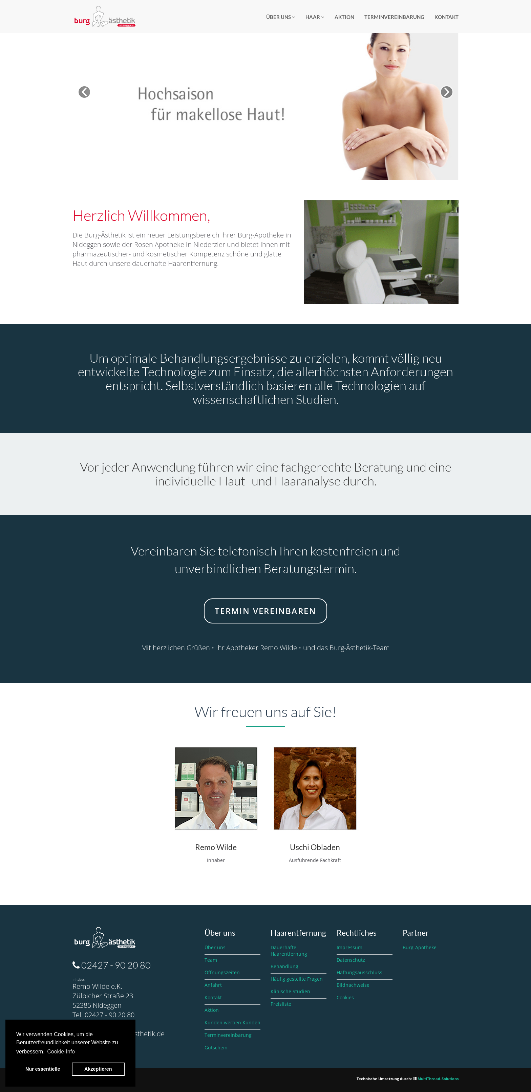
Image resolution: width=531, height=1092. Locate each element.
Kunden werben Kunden (232, 1022)
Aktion (344, 17)
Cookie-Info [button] (61, 1051)
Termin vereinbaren (265, 610)
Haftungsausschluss (359, 972)
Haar (314, 17)
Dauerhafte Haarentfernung (289, 950)
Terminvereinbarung (394, 17)
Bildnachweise (353, 985)
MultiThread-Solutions (438, 1078)
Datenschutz (351, 960)
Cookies (345, 997)
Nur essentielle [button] (42, 1069)
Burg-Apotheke (420, 947)
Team (211, 960)
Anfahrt (213, 985)
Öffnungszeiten (222, 972)
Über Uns (280, 17)
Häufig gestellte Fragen (297, 979)
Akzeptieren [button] (98, 1069)
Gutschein (216, 1047)
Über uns (215, 947)
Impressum (349, 947)
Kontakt (446, 17)
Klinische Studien (290, 991)
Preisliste (281, 1004)
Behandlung (284, 966)
